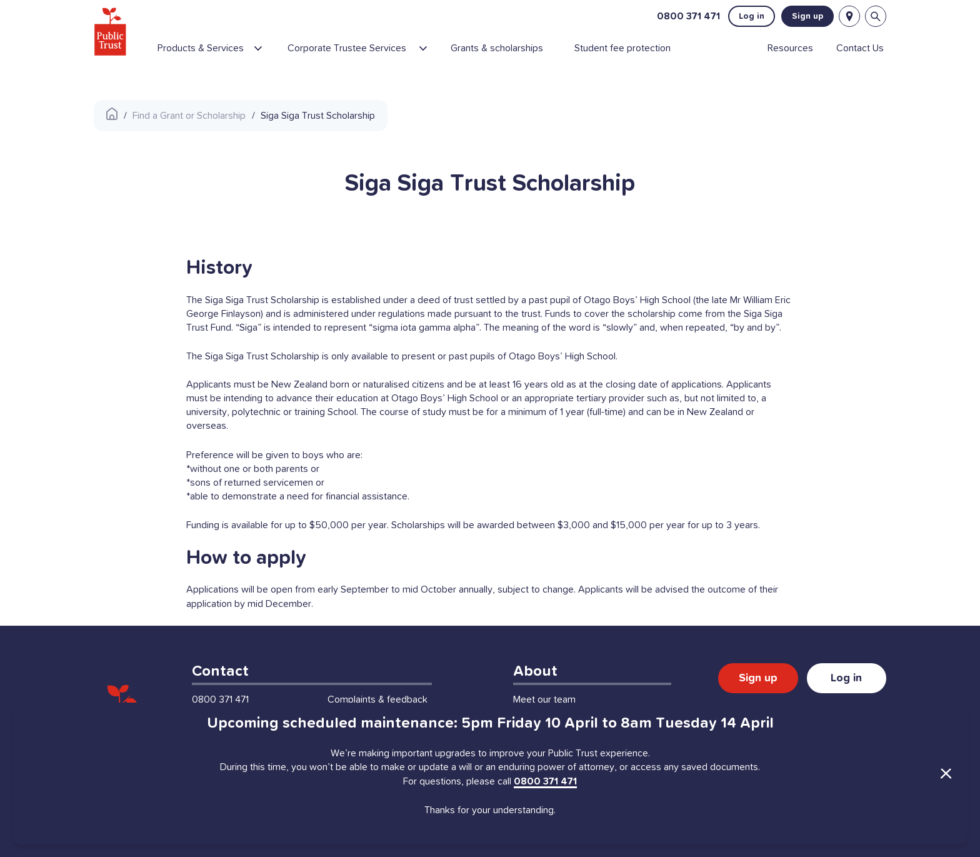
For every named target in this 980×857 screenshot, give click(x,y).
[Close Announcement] (945, 773)
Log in (751, 16)
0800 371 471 (688, 16)
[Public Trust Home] (110, 31)
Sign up (807, 16)
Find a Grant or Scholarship (189, 116)
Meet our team (544, 699)
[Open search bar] (875, 16)
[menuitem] (217, 53)
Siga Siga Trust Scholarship (318, 116)
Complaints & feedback (378, 699)
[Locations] (849, 16)
